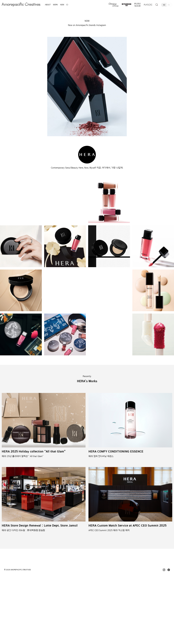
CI (67, 5)
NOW (62, 5)
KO (164, 5)
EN (169, 5)
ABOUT (48, 5)
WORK (55, 5)
